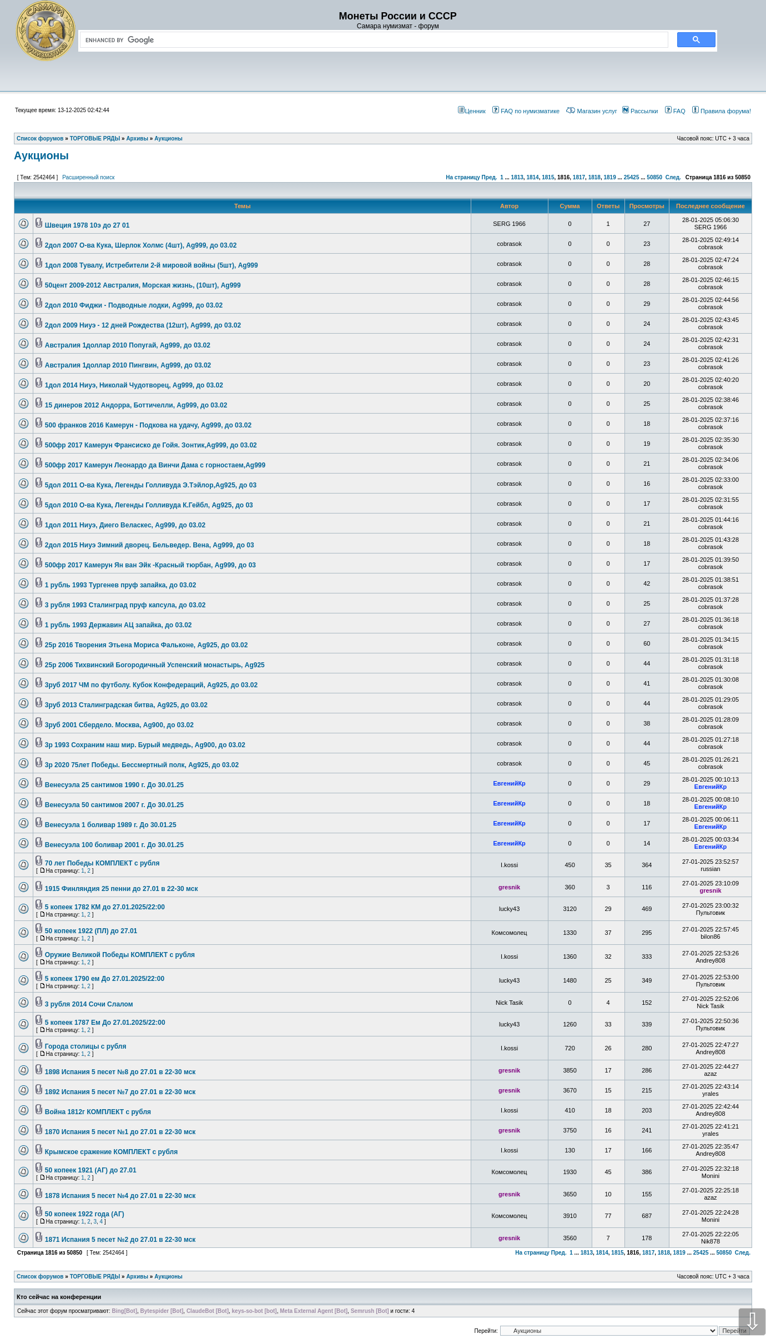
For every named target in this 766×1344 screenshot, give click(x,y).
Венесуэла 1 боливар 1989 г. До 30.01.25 (111, 825)
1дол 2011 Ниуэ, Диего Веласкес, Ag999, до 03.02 (125, 525)
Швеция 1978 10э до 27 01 (87, 225)
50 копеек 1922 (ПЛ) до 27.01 (91, 931)
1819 (609, 177)
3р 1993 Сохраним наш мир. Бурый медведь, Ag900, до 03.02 (145, 745)
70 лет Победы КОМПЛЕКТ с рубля (102, 863)
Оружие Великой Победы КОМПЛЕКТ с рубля (120, 955)
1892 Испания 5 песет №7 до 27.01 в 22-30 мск (120, 1092)
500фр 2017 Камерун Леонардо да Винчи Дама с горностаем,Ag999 (155, 465)
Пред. (489, 177)
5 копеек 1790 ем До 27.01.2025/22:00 (104, 979)
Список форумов (40, 1276)
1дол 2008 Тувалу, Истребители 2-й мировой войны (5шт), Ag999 (151, 265)
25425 (631, 177)
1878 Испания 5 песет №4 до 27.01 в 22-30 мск (120, 1196)
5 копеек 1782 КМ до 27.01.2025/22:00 (105, 907)
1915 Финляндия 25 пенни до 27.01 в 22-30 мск (121, 889)
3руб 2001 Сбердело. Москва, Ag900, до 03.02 (119, 725)
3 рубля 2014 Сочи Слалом (89, 1004)
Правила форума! (721, 111)
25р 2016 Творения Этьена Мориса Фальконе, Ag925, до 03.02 (146, 645)
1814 (532, 177)
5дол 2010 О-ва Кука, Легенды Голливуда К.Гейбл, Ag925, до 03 (149, 505)
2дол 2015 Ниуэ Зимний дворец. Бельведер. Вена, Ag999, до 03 (149, 545)
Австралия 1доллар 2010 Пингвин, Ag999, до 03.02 (128, 365)
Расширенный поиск (88, 177)
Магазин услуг (591, 111)
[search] (371, 40)
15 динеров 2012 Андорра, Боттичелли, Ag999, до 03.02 (136, 405)
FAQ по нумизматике (526, 111)
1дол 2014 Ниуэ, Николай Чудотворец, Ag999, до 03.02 (134, 385)
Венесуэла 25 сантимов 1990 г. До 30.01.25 (114, 785)
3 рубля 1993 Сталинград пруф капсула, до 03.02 (125, 605)
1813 (517, 177)
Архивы (137, 1276)
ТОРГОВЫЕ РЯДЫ (95, 1276)
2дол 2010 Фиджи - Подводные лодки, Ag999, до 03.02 (134, 305)
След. (673, 177)
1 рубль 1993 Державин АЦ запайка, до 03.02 (118, 625)
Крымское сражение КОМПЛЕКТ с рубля (111, 1152)
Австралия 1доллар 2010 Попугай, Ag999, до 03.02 (127, 345)
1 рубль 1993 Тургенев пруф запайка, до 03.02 (120, 585)
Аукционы (41, 155)
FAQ (675, 111)
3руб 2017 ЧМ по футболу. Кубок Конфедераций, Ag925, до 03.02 (151, 685)
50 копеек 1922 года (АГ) (84, 1214)
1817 (579, 177)
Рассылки (640, 111)
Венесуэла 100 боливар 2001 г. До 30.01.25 (114, 845)
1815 (548, 177)
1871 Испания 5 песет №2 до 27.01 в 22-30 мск (120, 1240)
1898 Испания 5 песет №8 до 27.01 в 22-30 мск (120, 1072)
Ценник (471, 111)
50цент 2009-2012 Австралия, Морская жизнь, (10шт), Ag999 (143, 285)
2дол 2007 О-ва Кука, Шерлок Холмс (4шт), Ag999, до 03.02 (141, 245)
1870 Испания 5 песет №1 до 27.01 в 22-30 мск (120, 1132)
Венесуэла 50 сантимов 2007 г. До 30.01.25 (114, 805)
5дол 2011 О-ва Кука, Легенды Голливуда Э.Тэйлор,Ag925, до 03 (150, 485)
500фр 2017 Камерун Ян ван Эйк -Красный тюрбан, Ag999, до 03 (150, 565)
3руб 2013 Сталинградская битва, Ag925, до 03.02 (126, 705)
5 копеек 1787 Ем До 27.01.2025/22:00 (105, 1022)
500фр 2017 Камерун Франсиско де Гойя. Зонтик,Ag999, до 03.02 (151, 445)
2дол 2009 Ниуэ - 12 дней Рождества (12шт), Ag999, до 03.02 (143, 325)
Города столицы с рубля (86, 1046)
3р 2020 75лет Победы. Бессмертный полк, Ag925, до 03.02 (142, 765)
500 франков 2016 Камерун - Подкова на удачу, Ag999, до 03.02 (148, 425)
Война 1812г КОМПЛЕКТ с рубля (98, 1112)
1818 (594, 177)
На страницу (463, 177)
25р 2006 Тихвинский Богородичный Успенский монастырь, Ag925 (155, 665)
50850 (654, 177)
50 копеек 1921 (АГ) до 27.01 (91, 1170)
